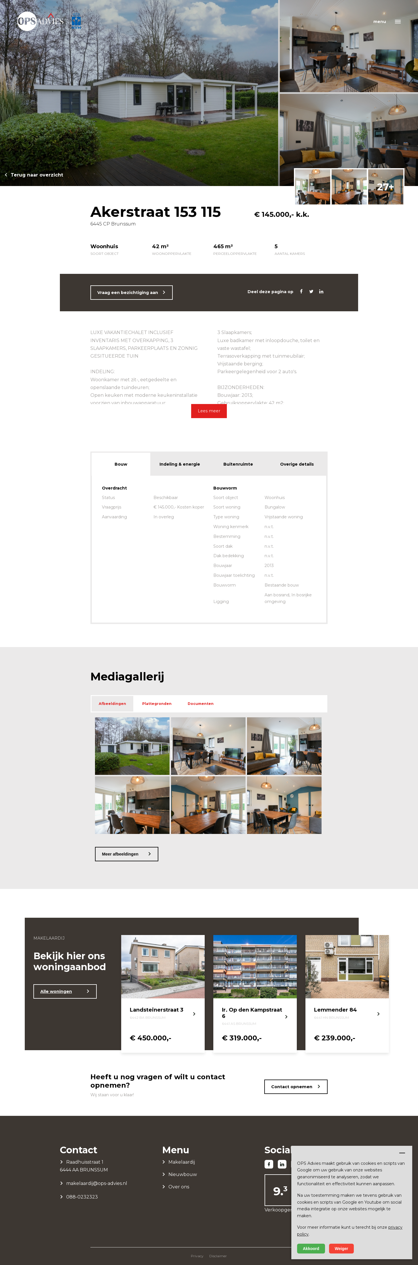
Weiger (341, 1248)
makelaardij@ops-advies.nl (96, 1183)
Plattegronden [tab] (157, 703)
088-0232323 (82, 1197)
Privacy (197, 1256)
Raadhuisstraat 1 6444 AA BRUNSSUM (84, 1166)
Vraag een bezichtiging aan (127, 292)
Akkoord (311, 1248)
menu (379, 21)
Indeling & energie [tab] (179, 464)
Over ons (178, 1187)
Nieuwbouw (182, 1174)
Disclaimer (218, 1256)
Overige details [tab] (297, 464)
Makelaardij (181, 1162)
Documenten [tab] (201, 703)
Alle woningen (56, 991)
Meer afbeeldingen (120, 854)
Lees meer (209, 411)
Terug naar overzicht (37, 175)
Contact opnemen (291, 1086)
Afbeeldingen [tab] (112, 703)
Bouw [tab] (121, 464)
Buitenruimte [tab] (238, 464)
